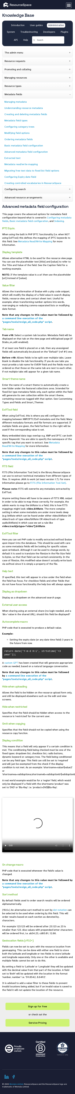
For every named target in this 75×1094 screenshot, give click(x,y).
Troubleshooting (29, 31)
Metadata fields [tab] (13, 94)
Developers (49, 31)
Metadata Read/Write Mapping (35, 241)
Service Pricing (38, 1022)
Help (25, 39)
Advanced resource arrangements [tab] (23, 197)
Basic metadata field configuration (29, 221)
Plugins (64, 31)
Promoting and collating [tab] (18, 69)
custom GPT (11, 662)
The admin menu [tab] (14, 52)
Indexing (59, 221)
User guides (36, 25)
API (16, 39)
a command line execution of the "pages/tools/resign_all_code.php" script (27, 320)
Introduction (17, 25)
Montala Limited (16, 1084)
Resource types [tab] (13, 86)
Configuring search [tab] (15, 189)
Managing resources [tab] (16, 77)
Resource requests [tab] (15, 61)
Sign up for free (37, 1006)
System (11, 31)
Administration (56, 25)
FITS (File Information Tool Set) (48, 483)
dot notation (60, 910)
